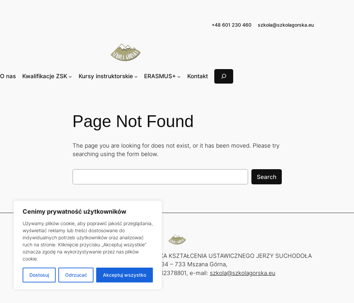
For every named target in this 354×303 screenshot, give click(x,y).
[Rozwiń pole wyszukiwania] (223, 76)
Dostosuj (39, 275)
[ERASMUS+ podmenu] (179, 76)
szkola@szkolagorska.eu (286, 25)
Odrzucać (76, 275)
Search (266, 177)
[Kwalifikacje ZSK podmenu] (70, 76)
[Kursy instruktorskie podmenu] (136, 76)
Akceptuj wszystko (124, 275)
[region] (87, 245)
